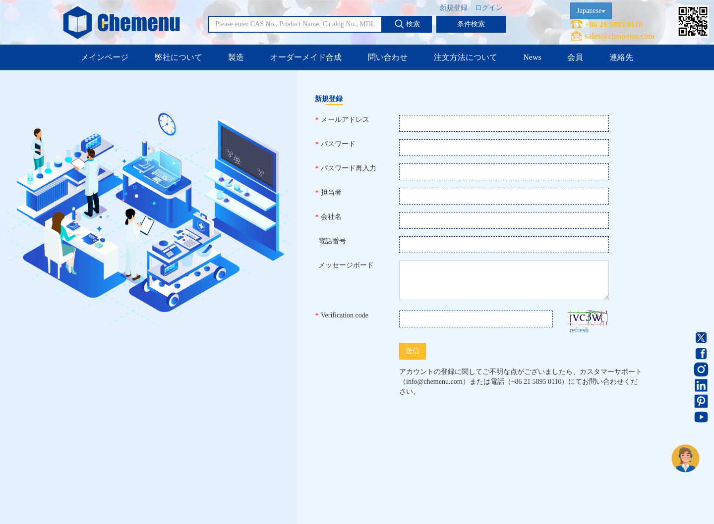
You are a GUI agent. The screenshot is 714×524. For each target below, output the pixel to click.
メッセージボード (344, 265)
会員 (575, 57)
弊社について (178, 57)
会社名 (328, 217)
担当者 (328, 193)
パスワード (335, 144)
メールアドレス (342, 120)
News (532, 57)
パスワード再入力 (345, 168)
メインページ (104, 57)
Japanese (591, 10)
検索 (407, 24)
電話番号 (330, 241)
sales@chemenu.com (619, 36)
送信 (412, 351)
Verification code (341, 315)
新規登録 (454, 7)
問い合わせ (388, 57)
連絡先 (621, 57)
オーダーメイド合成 (306, 57)
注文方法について (465, 57)
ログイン (489, 7)
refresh (579, 330)
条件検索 (471, 24)
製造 (236, 57)
